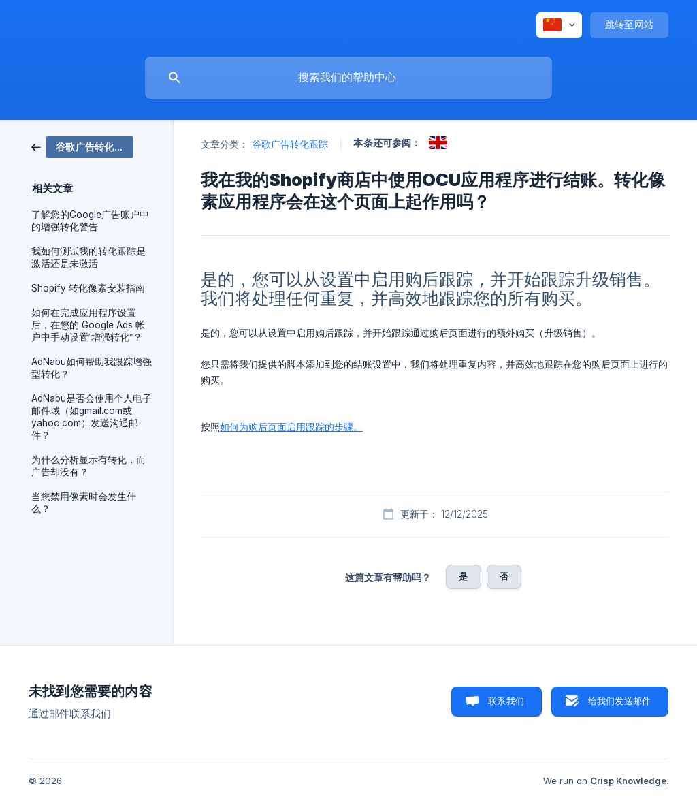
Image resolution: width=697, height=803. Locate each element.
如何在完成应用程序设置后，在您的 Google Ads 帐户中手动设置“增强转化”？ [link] (88, 325)
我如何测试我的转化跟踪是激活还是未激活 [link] (88, 257)
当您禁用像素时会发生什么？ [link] (83, 502)
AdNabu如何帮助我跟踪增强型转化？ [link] (91, 367)
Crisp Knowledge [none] (628, 780)
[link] (82, 146)
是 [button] (463, 576)
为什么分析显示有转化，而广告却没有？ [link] (88, 465)
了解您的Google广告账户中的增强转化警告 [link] (90, 220)
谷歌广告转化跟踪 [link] (290, 144)
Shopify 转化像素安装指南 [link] (88, 288)
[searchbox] (348, 78)
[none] (559, 25)
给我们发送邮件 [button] (619, 700)
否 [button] (504, 576)
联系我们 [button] (506, 700)
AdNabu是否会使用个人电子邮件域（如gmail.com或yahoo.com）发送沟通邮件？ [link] (91, 417)
